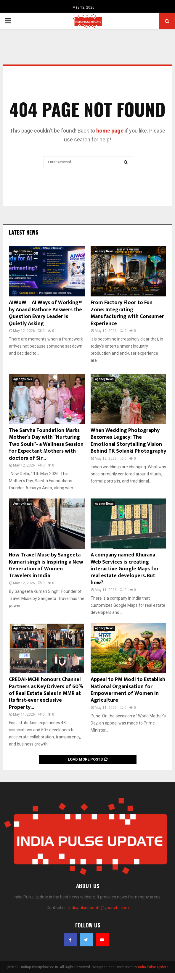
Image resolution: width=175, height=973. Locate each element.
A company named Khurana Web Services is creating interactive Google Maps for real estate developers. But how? (125, 569)
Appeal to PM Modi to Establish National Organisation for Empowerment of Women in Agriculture (128, 690)
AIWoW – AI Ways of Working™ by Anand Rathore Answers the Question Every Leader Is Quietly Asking (45, 313)
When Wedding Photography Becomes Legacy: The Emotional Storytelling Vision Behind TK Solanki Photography (128, 441)
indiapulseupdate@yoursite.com (98, 907)
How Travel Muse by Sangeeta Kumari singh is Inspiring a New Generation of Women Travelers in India (46, 565)
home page (109, 131)
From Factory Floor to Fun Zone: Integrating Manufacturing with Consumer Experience (127, 313)
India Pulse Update (153, 967)
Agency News (22, 251)
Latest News (23, 232)
